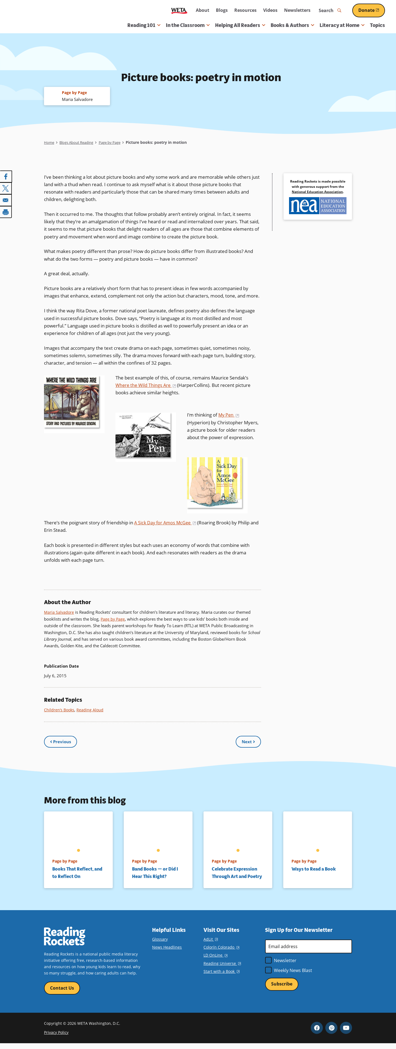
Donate (371, 10)
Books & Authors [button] (292, 25)
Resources (245, 10)
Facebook (317, 1033)
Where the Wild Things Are (147, 385)
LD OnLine (215, 960)
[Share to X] (6, 188)
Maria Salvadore (59, 612)
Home (49, 142)
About (202, 10)
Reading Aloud (91, 710)
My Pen (229, 415)
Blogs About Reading (79, 142)
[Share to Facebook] (6, 177)
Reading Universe (222, 968)
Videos (270, 10)
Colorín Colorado (221, 952)
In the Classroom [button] (188, 25)
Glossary (160, 944)
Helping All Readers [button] (240, 25)
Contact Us (62, 993)
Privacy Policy (56, 1037)
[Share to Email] (6, 200)
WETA (179, 10)
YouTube (346, 1033)
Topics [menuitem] (377, 25)
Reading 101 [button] (143, 25)
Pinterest (331, 1033)
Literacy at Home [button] (342, 25)
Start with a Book (222, 976)
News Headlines (167, 952)
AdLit (211, 944)
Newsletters (297, 10)
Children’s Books (60, 710)
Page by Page (116, 142)
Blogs (222, 10)
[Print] (6, 211)
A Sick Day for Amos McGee (166, 523)
